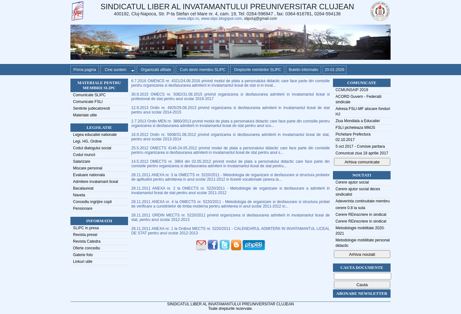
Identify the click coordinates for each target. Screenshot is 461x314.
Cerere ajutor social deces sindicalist (358, 192)
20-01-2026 (334, 69)
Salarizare (81, 161)
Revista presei (85, 234)
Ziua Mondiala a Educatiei (358, 121)
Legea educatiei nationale (95, 134)
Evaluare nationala (89, 175)
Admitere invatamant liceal (95, 181)
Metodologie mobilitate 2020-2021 (360, 231)
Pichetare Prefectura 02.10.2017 (353, 137)
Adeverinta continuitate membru (363, 201)
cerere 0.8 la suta (350, 208)
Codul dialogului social (92, 148)
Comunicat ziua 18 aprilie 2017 (362, 153)
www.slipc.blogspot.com (221, 18)
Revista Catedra (87, 241)
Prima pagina (84, 69)
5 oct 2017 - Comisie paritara (360, 146)
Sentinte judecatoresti (91, 108)
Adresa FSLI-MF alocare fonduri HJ (363, 111)
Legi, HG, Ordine (87, 141)
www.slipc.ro (188, 18)
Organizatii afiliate (155, 69)
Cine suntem (118, 69)
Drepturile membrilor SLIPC (257, 69)
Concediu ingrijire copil (92, 202)
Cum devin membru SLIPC (202, 69)
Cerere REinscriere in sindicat (361, 214)
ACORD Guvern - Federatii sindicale (358, 99)
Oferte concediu (86, 248)
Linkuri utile (83, 261)
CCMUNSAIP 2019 (352, 90)
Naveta (79, 195)
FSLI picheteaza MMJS (355, 127)
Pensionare (83, 208)
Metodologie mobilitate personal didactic (363, 243)
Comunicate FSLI (88, 101)
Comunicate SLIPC (89, 95)
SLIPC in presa (86, 228)
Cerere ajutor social (352, 182)
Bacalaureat (83, 188)
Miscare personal (87, 168)
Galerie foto (83, 255)
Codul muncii (84, 155)
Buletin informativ (303, 69)
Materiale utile (85, 115)
